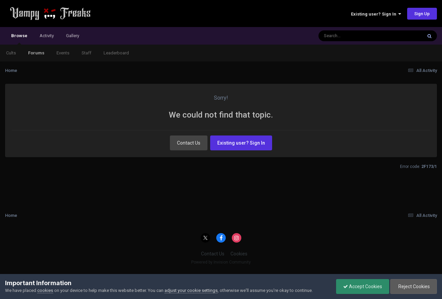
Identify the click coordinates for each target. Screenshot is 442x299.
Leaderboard (116, 52)
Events (63, 52)
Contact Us (188, 143)
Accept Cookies (362, 286)
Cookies (238, 253)
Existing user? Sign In (376, 14)
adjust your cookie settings (191, 290)
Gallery (72, 35)
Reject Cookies (413, 286)
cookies (45, 290)
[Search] (352, 35)
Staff (86, 52)
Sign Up (422, 13)
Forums (36, 52)
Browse (19, 39)
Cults (11, 52)
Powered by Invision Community (221, 262)
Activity (47, 35)
